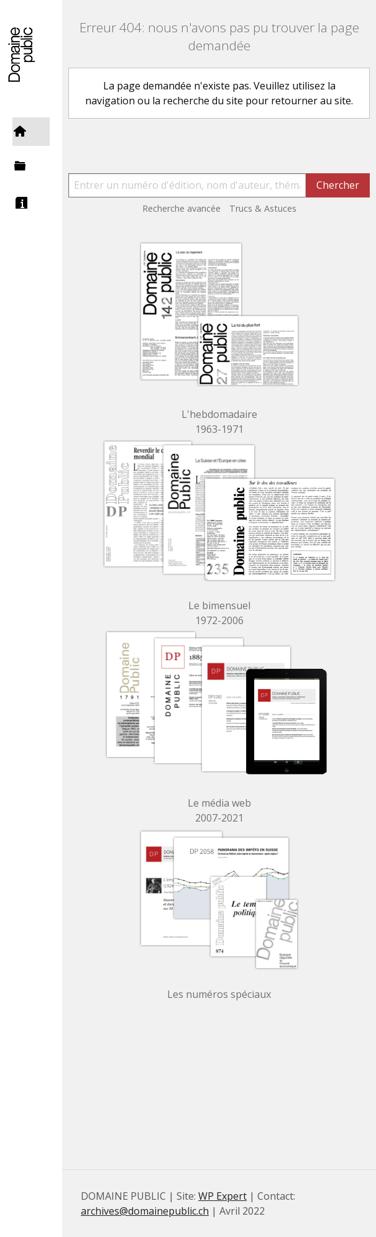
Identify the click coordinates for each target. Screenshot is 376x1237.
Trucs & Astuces (262, 208)
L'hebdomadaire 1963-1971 (219, 421)
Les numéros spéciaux (219, 994)
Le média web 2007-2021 (219, 810)
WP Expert (222, 1196)
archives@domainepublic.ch (145, 1211)
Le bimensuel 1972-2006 (219, 613)
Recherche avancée (181, 208)
